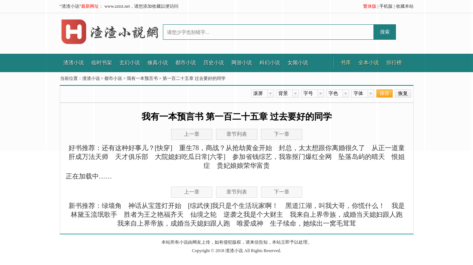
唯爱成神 (250, 223)
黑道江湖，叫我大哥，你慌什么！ (335, 205)
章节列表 (236, 192)
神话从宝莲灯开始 (154, 205)
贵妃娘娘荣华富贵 (243, 165)
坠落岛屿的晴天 (361, 156)
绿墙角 (112, 205)
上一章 (191, 192)
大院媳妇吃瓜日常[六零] (190, 156)
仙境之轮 (203, 214)
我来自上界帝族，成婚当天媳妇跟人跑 (346, 214)
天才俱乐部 (131, 156)
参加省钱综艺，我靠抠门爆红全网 (282, 156)
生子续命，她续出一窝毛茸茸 (313, 223)
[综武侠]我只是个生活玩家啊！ (233, 205)
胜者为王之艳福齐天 (154, 214)
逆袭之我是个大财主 (253, 214)
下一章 (281, 192)
